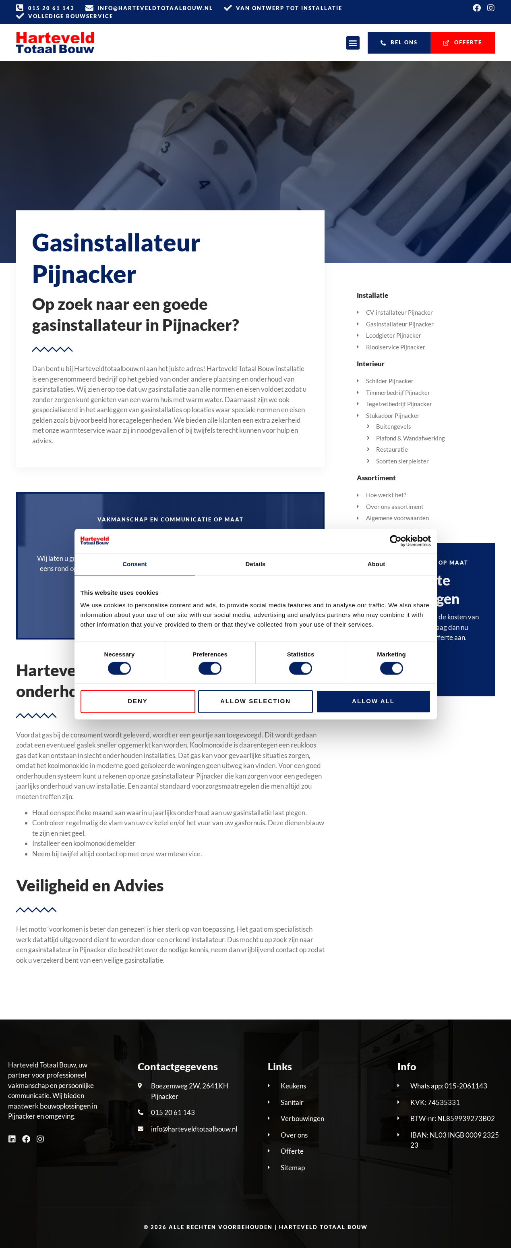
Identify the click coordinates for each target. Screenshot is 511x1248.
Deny (138, 701)
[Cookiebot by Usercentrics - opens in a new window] (395, 541)
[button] (353, 43)
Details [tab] (256, 564)
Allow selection (255, 701)
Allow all (373, 701)
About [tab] (376, 564)
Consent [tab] (134, 564)
